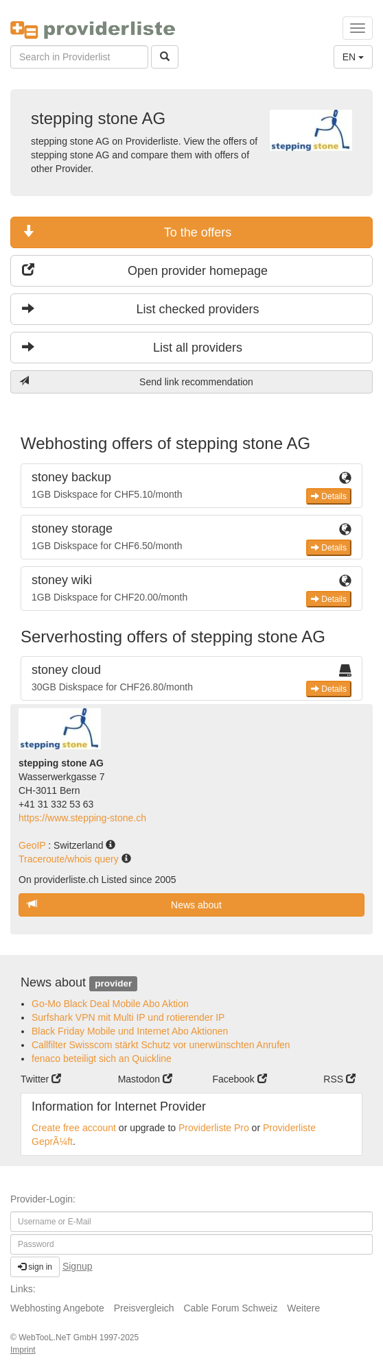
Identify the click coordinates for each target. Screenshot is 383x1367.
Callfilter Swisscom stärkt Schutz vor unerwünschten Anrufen (161, 1044)
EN (353, 56)
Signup (77, 1266)
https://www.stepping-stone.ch (82, 817)
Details (329, 496)
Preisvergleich (144, 1308)
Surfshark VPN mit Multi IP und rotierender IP (128, 1017)
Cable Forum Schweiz (230, 1308)
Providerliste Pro (213, 1127)
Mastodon (145, 1079)
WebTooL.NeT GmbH (59, 1337)
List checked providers (140, 309)
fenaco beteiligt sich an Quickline (102, 1058)
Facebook (239, 1079)
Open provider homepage (145, 270)
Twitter (41, 1079)
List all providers (132, 347)
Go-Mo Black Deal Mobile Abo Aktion (110, 1003)
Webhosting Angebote (57, 1308)
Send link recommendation (136, 381)
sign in (35, 1267)
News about (124, 904)
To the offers (126, 232)
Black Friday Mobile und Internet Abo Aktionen (130, 1031)
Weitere (303, 1308)
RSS (339, 1079)
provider (113, 983)
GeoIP (33, 845)
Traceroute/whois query (70, 859)
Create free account (74, 1127)
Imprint (23, 1350)
